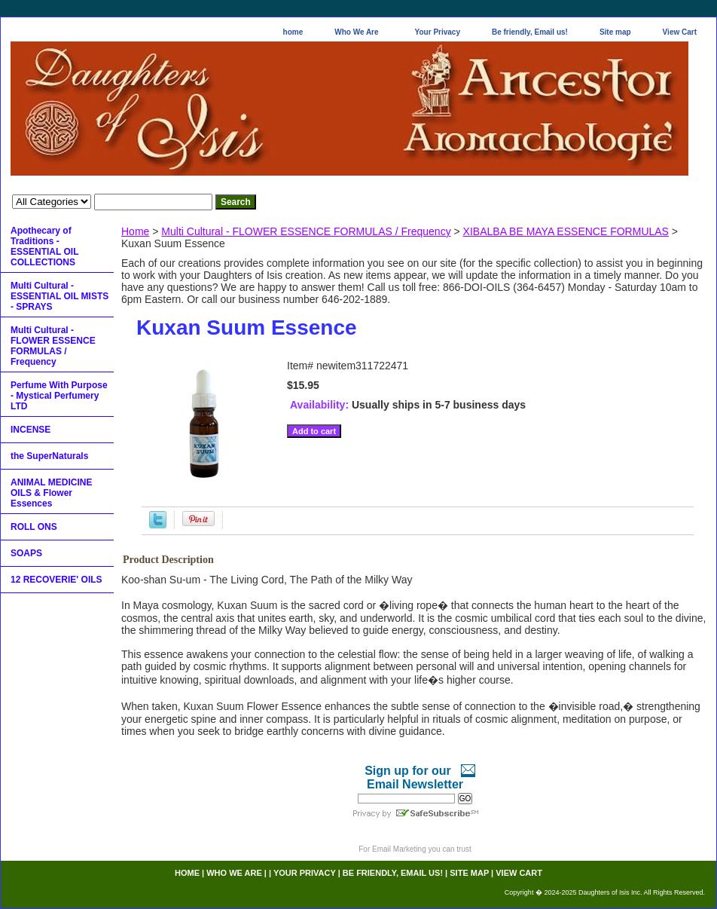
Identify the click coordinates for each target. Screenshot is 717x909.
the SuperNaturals (49, 456)
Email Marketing (399, 849)
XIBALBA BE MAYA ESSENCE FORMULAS (566, 231)
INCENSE (30, 429)
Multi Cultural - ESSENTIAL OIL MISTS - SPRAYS (59, 296)
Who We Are (356, 32)
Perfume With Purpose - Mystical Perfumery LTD (59, 396)
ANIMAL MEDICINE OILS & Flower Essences (51, 493)
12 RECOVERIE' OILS (56, 579)
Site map (615, 32)
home (293, 32)
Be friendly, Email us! (530, 32)
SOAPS (26, 553)
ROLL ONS (34, 527)
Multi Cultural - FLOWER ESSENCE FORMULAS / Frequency (305, 231)
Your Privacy (437, 32)
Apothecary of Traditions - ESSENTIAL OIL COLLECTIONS (44, 246)
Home (135, 231)
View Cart (680, 32)
